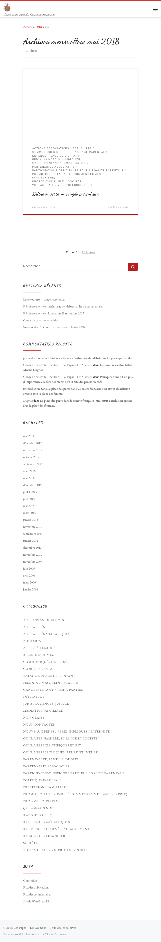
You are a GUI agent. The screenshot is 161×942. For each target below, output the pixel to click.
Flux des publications (36, 887)
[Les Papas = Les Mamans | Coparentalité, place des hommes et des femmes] (7, 7)
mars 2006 (29, 582)
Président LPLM (46, 207)
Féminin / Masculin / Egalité (50, 683)
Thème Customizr (55, 934)
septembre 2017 (33, 464)
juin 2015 (29, 499)
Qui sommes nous (39, 808)
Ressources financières (46, 836)
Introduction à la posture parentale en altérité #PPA (54, 327)
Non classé (34, 717)
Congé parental (39, 669)
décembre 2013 (32, 548)
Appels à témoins (39, 648)
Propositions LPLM (41, 801)
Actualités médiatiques (46, 634)
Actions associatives (43, 620)
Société (30, 843)
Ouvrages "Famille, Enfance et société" (61, 738)
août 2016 (29, 471)
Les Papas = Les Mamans (30, 928)
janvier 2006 (30, 589)
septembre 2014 (33, 534)
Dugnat (28, 401)
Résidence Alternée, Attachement (56, 829)
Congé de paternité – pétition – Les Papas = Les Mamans (57, 365)
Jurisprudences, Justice (46, 703)
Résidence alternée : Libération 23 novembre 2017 (53, 313)
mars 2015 (29, 513)
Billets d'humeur (40, 655)
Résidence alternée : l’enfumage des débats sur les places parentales (63, 306)
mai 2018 (28, 436)
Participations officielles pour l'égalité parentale (73, 773)
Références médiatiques (46, 822)
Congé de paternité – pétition (41, 320)
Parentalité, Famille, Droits (50, 759)
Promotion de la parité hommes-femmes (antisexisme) (75, 794)
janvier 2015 (30, 520)
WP (21, 934)
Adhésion (32, 641)
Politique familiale (42, 780)
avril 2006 (29, 575)
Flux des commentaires (37, 894)
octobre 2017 (31, 457)
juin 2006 (29, 568)
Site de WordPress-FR (36, 901)
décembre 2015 (32, 485)
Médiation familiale (43, 710)
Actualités (34, 627)
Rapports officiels (41, 815)
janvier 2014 (30, 541)
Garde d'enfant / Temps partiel (53, 690)
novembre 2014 (32, 527)
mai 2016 (28, 478)
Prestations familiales (45, 787)
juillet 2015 (30, 492)
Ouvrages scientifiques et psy (52, 745)
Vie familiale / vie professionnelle (56, 850)
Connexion (30, 880)
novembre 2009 (32, 561)
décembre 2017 (32, 443)
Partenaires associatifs (46, 766)
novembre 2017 (32, 450)
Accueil (27, 27)
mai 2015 (28, 506)
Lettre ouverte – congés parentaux (65, 193)
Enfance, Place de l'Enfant (49, 676)
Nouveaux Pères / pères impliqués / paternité (66, 731)
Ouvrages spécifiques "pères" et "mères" (60, 752)
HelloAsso (88, 252)
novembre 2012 (32, 554)
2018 (39, 27)
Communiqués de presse (46, 662)
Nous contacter (39, 724)
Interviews (33, 697)
